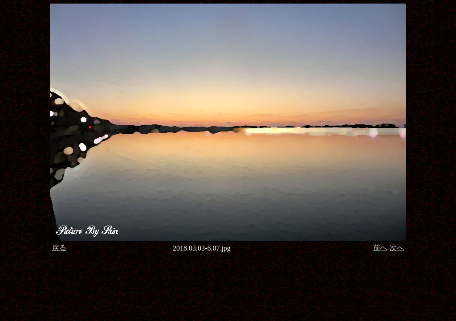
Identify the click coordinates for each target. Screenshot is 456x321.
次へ (397, 247)
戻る (59, 247)
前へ (380, 247)
